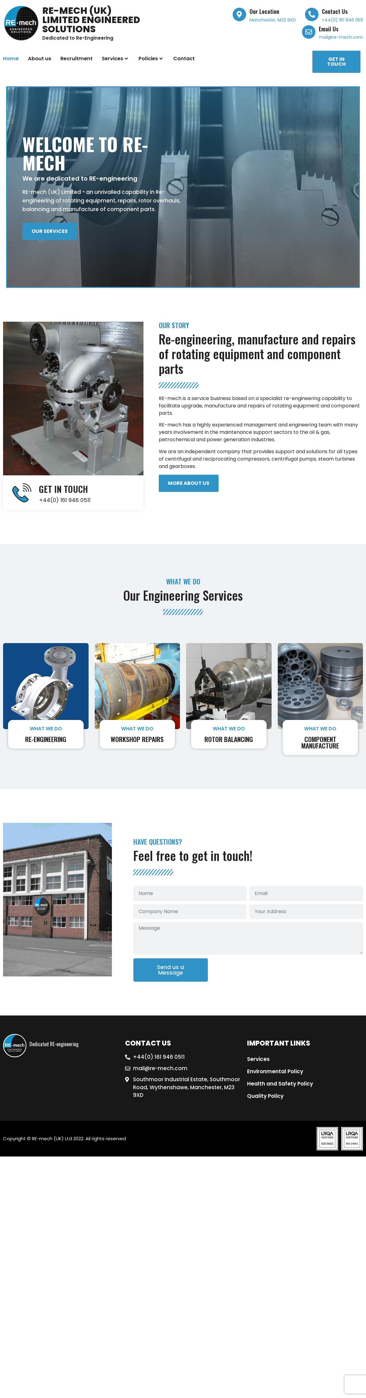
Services (115, 58)
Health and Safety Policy (280, 1083)
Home (11, 58)
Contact (184, 58)
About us (39, 58)
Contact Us (335, 11)
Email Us (328, 29)
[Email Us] (308, 32)
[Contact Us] (311, 14)
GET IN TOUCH (63, 489)
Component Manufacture (320, 742)
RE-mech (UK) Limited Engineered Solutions (91, 20)
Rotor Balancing (228, 739)
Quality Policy (265, 1096)
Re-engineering (45, 739)
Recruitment (76, 58)
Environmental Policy (275, 1071)
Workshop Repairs (137, 739)
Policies (150, 58)
